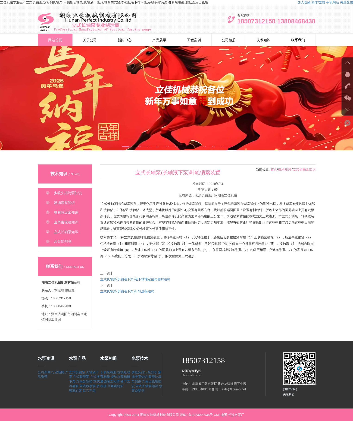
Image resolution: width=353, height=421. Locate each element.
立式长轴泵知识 (304, 169)
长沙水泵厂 (236, 415)
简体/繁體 (318, 2)
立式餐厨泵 (81, 377)
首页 (274, 169)
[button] (125, 146)
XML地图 (220, 415)
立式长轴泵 (77, 372)
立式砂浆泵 (87, 386)
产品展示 (159, 40)
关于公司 (90, 40)
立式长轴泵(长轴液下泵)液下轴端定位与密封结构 (135, 279)
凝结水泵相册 (120, 377)
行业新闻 (57, 372)
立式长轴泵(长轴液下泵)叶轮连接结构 (127, 291)
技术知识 (263, 40)
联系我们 (298, 40)
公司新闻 (44, 372)
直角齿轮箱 (84, 381)
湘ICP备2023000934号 (196, 415)
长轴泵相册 (108, 372)
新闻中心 (124, 40)
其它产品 (89, 391)
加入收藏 (303, 2)
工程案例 (194, 40)
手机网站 (332, 2)
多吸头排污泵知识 (144, 372)
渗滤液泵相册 (110, 381)
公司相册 (229, 40)
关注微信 (346, 2)
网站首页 (55, 40)
